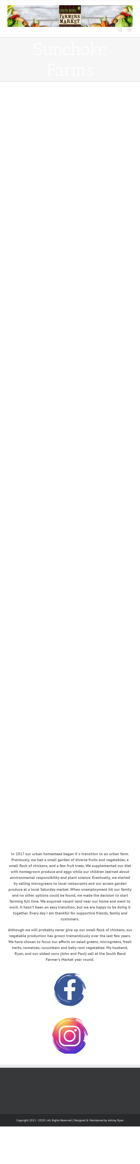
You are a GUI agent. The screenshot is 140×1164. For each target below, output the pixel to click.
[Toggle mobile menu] (130, 29)
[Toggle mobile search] (119, 29)
